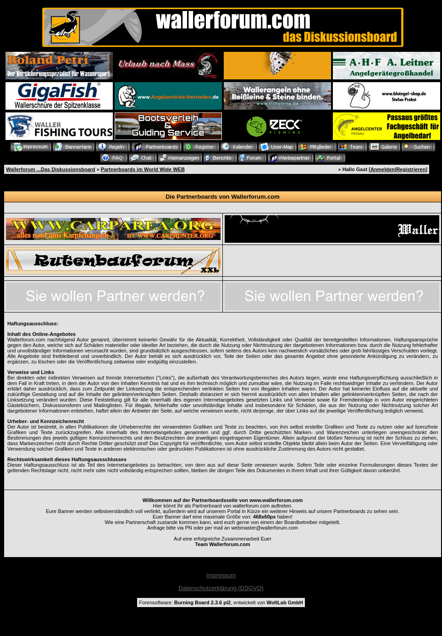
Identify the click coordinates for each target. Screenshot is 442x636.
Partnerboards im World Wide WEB (143, 169)
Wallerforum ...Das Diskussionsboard (50, 169)
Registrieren (410, 169)
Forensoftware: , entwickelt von (221, 602)
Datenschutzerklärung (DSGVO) (221, 588)
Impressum (221, 575)
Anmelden (382, 169)
